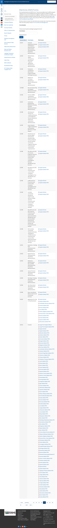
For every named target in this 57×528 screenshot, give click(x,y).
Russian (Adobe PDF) (44, 315)
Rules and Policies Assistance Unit (8, 50)
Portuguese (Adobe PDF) (44, 444)
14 (36, 502)
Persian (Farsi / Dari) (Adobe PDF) (46, 313)
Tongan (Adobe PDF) (44, 482)
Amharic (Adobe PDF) (44, 335)
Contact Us (20, 517)
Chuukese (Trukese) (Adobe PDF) (46, 359)
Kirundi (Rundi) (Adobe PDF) (45, 395)
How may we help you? (42, 1)
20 (52, 502)
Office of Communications (9, 30)
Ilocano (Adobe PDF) (44, 385)
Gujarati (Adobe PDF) (44, 371)
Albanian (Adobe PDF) (44, 333)
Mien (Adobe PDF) (43, 424)
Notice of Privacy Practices (36, 517)
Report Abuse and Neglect (23, 519)
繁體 (47, 515)
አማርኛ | (49, 521)
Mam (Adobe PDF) (43, 418)
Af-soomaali (45, 519)
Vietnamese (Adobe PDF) (45, 321)
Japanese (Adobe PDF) (44, 389)
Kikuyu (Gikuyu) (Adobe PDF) (45, 393)
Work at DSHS (20, 515)
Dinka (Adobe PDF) (43, 363)
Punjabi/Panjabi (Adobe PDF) (45, 446)
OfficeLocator (2, 10)
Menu (1, 5)
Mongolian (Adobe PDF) (44, 426)
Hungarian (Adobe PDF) (44, 381)
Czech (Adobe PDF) (43, 361)
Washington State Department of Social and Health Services (16, 1)
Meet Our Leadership (8, 25)
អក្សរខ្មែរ (47, 517)
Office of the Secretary (11, 5)
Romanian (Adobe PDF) (44, 450)
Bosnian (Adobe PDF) (44, 343)
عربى (44, 517)
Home (5, 5)
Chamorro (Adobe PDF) (44, 355)
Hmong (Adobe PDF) (44, 379)
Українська (51, 519)
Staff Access (20, 512)
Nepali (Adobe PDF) (43, 428)
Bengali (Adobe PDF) (44, 341)
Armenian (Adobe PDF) (44, 339)
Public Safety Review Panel (9, 46)
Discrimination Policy (8, 65)
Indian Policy (6, 60)
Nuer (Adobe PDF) (43, 430)
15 (39, 502)
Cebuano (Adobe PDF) (44, 351)
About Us (20, 514)
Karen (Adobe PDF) (43, 391)
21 (20, 505)
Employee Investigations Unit (9, 39)
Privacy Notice (33, 518)
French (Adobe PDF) (43, 367)
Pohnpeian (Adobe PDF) (44, 440)
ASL (44, 524)
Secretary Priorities (8, 27)
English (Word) (42, 42)
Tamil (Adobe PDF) (43, 472)
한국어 (49, 515)
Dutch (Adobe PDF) (43, 365)
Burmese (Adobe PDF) (44, 347)
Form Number (22, 25)
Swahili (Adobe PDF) (43, 468)
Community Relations (8, 22)
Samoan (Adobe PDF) (44, 456)
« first (21, 502)
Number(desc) (23, 40)
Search (55, 2)
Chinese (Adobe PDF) (44, 305)
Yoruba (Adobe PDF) (43, 497)
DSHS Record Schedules (10, 16)
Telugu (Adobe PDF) (43, 474)
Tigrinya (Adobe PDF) (44, 480)
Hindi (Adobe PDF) (43, 377)
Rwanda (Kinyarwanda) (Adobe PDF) (47, 454)
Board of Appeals (7, 33)
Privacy (5, 35)
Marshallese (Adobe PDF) (45, 422)
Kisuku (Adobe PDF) (43, 397)
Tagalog (44, 523)
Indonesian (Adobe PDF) (44, 387)
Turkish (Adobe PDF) (44, 484)
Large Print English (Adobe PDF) (46, 326)
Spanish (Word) (42, 466)
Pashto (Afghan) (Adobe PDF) (46, 311)
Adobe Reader (33, 515)
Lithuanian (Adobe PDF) (44, 409)
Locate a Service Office (22, 518)
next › (27, 505)
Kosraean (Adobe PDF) (44, 401)
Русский (52, 512)
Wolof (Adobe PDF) (43, 495)
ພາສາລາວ (49, 523)
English (44, 512)
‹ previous (26, 502)
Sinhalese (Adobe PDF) (44, 460)
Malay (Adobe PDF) (43, 413)
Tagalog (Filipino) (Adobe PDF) (46, 470)
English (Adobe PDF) (44, 44)
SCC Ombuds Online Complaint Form (8, 69)
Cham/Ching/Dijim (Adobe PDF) (46, 353)
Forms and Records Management (40, 22)
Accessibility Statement (35, 514)
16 (41, 502)
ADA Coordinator (7, 62)
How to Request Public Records (9, 43)
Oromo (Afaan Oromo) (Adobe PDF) (47, 432)
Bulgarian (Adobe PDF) (44, 345)
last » (31, 505)
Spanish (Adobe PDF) (44, 46)
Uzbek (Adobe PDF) (43, 490)
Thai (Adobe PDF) (43, 476)
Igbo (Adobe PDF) (43, 383)
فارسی (52, 521)
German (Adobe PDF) (44, 369)
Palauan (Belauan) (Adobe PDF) (46, 434)
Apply (21, 37)
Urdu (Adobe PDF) (43, 488)
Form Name (22, 31)
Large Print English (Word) (45, 324)
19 (49, 502)
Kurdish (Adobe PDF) (44, 403)
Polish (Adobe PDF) (43, 442)
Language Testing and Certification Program (8, 54)
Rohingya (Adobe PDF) (44, 448)
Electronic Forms (7, 14)
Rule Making (32, 519)
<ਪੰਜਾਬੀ (51, 517)
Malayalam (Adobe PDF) (44, 416)
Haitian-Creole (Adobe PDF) (45, 373)
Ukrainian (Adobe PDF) (44, 486)
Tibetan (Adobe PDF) (44, 478)
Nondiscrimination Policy (35, 512)
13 (33, 502)
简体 (44, 515)
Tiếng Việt (45, 521)
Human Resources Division (9, 57)
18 (47, 502)
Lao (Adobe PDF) (43, 309)
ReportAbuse (2, 13)
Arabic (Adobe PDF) (43, 337)
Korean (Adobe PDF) (44, 307)
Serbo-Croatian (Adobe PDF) (45, 458)
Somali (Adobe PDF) (43, 317)
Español (48, 512)
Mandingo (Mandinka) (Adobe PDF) (47, 420)
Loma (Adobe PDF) (43, 412)
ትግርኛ (53, 523)
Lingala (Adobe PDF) (44, 407)
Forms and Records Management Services (9, 19)
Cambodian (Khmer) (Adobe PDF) (46, 303)
